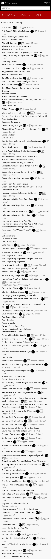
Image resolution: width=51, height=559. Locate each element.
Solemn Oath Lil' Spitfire (12, 421)
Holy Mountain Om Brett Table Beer (17, 199)
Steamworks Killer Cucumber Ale (16, 446)
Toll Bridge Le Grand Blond (13, 494)
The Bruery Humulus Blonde (14, 470)
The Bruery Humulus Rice (13, 474)
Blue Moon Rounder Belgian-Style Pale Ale (20, 88)
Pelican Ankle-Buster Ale (13, 326)
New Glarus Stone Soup (12, 265)
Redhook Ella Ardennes (12, 361)
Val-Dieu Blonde (9, 534)
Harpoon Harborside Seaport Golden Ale (20, 193)
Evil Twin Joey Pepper (11, 160)
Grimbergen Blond (10, 190)
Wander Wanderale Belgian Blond (16, 544)
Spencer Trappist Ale (11, 434)
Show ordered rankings (12, 22)
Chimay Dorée (8, 109)
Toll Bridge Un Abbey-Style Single (17, 498)
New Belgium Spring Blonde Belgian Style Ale (22, 259)
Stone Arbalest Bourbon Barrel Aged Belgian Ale (23, 455)
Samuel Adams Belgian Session (15, 379)
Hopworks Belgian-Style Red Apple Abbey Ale (22, 224)
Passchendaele (8, 323)
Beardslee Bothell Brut (11, 68)
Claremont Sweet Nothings (14, 113)
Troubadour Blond (9, 506)
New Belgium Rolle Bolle (13, 256)
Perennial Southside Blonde (14, 335)
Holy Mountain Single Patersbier (16, 205)
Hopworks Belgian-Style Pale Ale (16, 221)
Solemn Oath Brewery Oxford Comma (18, 411)
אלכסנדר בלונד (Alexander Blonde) (17, 554)
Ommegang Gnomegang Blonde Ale (17, 311)
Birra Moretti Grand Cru (12, 78)
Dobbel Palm (7, 138)
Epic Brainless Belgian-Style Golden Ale (19, 157)
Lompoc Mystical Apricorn (13, 249)
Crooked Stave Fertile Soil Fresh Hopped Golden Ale (25, 116)
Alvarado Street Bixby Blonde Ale (16, 46)
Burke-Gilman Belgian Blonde (14, 97)
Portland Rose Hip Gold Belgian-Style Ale (20, 342)
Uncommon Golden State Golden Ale (18, 513)
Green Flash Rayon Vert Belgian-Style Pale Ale (22, 187)
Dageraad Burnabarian (11, 122)
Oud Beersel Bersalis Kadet (14, 317)
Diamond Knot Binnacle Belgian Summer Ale (21, 129)
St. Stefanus (7, 442)
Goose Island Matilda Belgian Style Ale (19, 172)
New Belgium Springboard (13, 262)
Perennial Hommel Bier (12, 332)
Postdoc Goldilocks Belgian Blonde (17, 346)
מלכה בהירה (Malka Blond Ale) (15, 557)
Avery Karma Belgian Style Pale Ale (17, 56)
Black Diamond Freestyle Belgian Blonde (19, 81)
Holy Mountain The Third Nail (14, 211)
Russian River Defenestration (14, 376)
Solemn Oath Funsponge (12, 417)
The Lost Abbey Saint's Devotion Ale (18, 491)
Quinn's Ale (7, 357)
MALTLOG (11, 2)
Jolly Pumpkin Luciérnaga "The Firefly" (18, 227)
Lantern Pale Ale (9, 242)
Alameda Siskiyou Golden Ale (15, 37)
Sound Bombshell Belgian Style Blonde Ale (20, 428)
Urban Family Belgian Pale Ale (15, 528)
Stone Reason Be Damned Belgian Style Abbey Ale (24, 461)
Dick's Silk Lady (8, 135)
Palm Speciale (8, 320)
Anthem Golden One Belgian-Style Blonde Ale (22, 52)
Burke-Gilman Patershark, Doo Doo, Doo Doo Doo (24, 100)
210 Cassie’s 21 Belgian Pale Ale (15, 31)
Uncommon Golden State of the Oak (18, 519)
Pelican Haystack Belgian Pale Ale (16, 329)
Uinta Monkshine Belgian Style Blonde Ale (20, 509)
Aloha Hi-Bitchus (9, 43)
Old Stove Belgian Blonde (13, 292)
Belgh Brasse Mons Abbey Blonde (17, 72)
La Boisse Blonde (9, 236)
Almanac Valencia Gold (12, 40)
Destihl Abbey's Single (12, 125)
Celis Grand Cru (9, 106)
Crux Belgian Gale (9, 119)
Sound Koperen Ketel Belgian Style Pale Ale (21, 431)
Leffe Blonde (7, 245)
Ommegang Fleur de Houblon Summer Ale (21, 299)
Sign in (47, 3)
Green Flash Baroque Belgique (15, 184)
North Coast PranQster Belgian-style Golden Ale (23, 279)
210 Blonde (7, 27)
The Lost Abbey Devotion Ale (15, 485)
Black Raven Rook (9, 85)
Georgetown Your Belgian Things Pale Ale (20, 166)
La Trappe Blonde (9, 239)
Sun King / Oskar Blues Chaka (14, 465)
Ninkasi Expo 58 (9, 272)
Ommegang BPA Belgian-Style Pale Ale (19, 295)
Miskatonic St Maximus (12, 253)
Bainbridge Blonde (10, 61)
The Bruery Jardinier (10, 477)
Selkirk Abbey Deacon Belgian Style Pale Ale (21, 383)
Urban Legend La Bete (11, 531)
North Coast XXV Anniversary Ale (17, 285)
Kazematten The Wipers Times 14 (16, 230)
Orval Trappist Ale (10, 314)
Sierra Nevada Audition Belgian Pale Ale (19, 393)
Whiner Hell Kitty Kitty (12, 550)
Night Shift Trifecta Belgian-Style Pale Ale (20, 268)
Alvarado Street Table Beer (13, 49)
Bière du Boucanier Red (12, 75)
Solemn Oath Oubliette (12, 425)
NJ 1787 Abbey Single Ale (13, 275)
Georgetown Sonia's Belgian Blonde (17, 163)
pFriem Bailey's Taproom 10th (15, 339)
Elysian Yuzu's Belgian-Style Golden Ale (19, 151)
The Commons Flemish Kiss (14, 481)
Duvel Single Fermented (12, 147)
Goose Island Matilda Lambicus (15, 178)
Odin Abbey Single (10, 288)
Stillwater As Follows (11, 452)
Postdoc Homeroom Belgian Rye (16, 352)
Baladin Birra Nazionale (11, 65)
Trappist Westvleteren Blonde (15, 503)
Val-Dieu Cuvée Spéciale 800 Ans (17, 538)
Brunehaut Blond (9, 94)
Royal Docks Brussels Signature (15, 371)
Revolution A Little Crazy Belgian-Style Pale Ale (22, 365)
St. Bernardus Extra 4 (11, 438)
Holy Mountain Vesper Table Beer (16, 215)
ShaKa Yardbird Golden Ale (13, 389)
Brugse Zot (6, 91)
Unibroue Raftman (10, 525)
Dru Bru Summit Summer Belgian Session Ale (21, 141)
